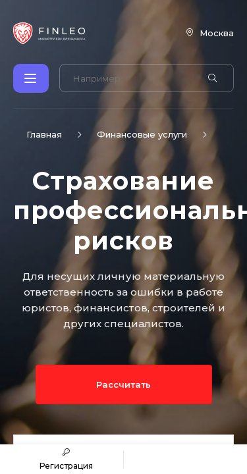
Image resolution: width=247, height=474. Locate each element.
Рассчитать (123, 384)
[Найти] (212, 78)
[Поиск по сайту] (132, 78)
